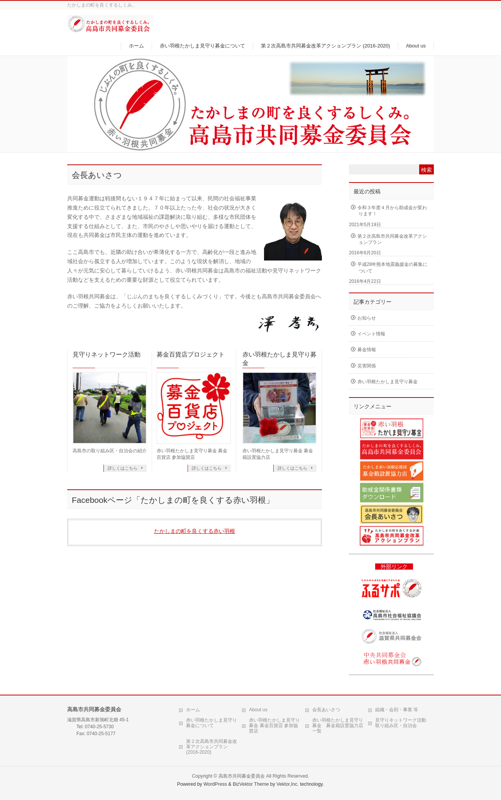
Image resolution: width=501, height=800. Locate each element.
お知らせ (366, 318)
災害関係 (366, 366)
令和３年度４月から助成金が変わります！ (392, 210)
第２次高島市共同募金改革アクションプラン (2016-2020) (211, 747)
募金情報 (366, 349)
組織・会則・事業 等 (396, 709)
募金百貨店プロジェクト (191, 354)
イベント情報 (371, 334)
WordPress (215, 784)
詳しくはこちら (123, 468)
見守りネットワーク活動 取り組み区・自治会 (400, 722)
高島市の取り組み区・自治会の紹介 (110, 450)
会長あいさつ (326, 709)
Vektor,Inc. (287, 784)
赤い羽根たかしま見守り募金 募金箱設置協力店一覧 (337, 725)
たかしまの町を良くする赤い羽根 (194, 531)
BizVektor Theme (251, 784)
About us (258, 709)
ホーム (193, 709)
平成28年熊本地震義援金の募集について (392, 267)
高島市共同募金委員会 (241, 776)
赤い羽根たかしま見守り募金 (279, 358)
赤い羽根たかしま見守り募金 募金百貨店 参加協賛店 (274, 725)
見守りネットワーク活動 (106, 354)
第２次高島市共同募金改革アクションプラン (392, 239)
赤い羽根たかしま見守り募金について (211, 722)
